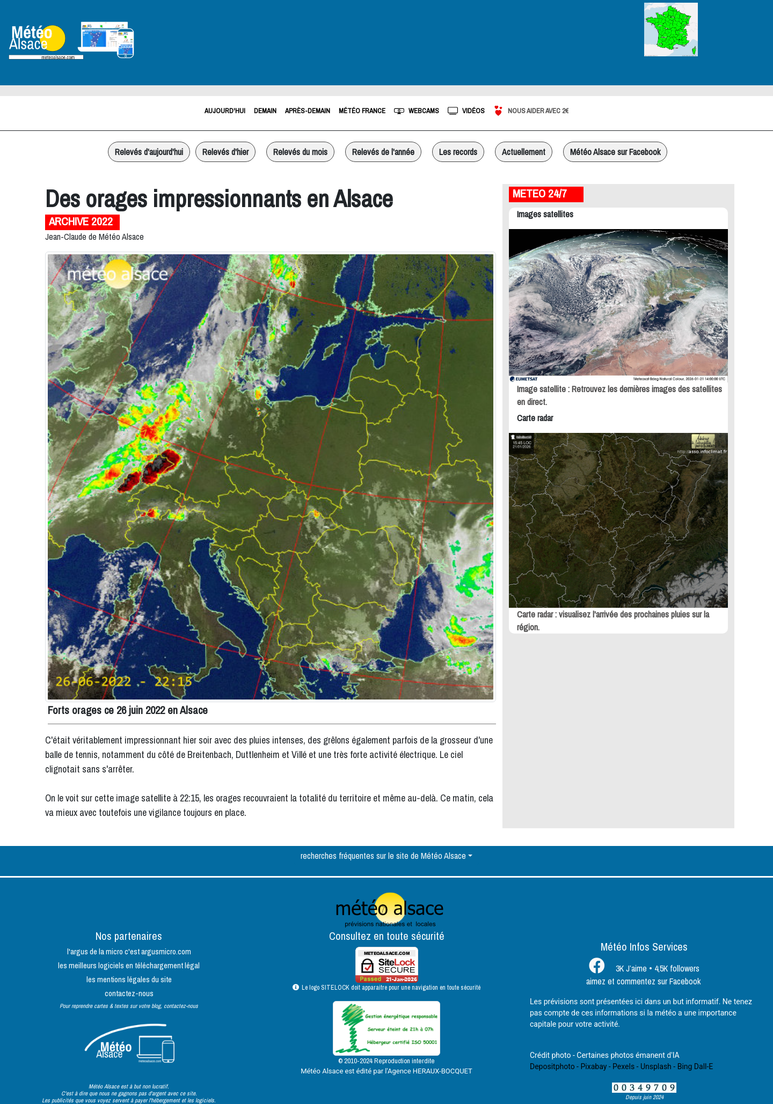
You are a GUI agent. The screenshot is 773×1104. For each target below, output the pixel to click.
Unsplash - (657, 1066)
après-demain (307, 110)
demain (265, 110)
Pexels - (625, 1066)
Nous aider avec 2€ (530, 111)
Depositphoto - (554, 1066)
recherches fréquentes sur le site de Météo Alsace (383, 856)
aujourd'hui (225, 110)
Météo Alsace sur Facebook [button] (615, 152)
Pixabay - (595, 1066)
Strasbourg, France (257, 40)
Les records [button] (458, 152)
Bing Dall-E (695, 1066)
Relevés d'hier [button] (225, 152)
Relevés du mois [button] (300, 152)
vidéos (466, 111)
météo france (362, 110)
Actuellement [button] (523, 152)
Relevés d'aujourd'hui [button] (149, 152)
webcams (416, 111)
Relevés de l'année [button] (383, 152)
